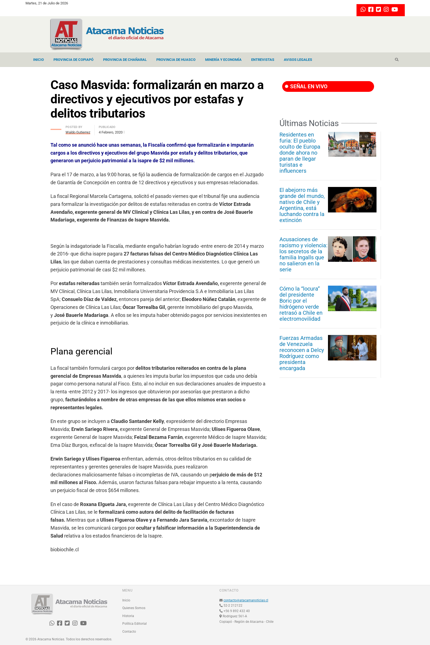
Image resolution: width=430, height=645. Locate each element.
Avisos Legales (298, 60)
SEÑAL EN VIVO (306, 86)
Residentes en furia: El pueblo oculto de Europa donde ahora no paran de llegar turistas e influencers (299, 153)
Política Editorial (134, 624)
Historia (128, 616)
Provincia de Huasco (176, 60)
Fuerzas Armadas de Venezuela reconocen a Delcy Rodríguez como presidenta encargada (301, 353)
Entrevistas (262, 60)
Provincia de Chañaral (125, 60)
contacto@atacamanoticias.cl (246, 600)
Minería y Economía (223, 60)
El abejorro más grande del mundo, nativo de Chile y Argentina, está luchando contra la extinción (302, 205)
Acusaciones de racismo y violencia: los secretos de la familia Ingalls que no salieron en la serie (303, 254)
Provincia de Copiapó (73, 60)
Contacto (129, 631)
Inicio (38, 60)
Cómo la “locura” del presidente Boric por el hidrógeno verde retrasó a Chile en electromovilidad (300, 304)
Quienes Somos (133, 608)
